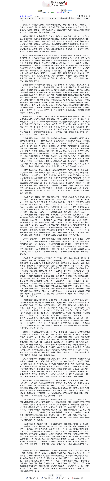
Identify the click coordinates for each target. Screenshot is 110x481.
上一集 (51, 475)
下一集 (59, 475)
